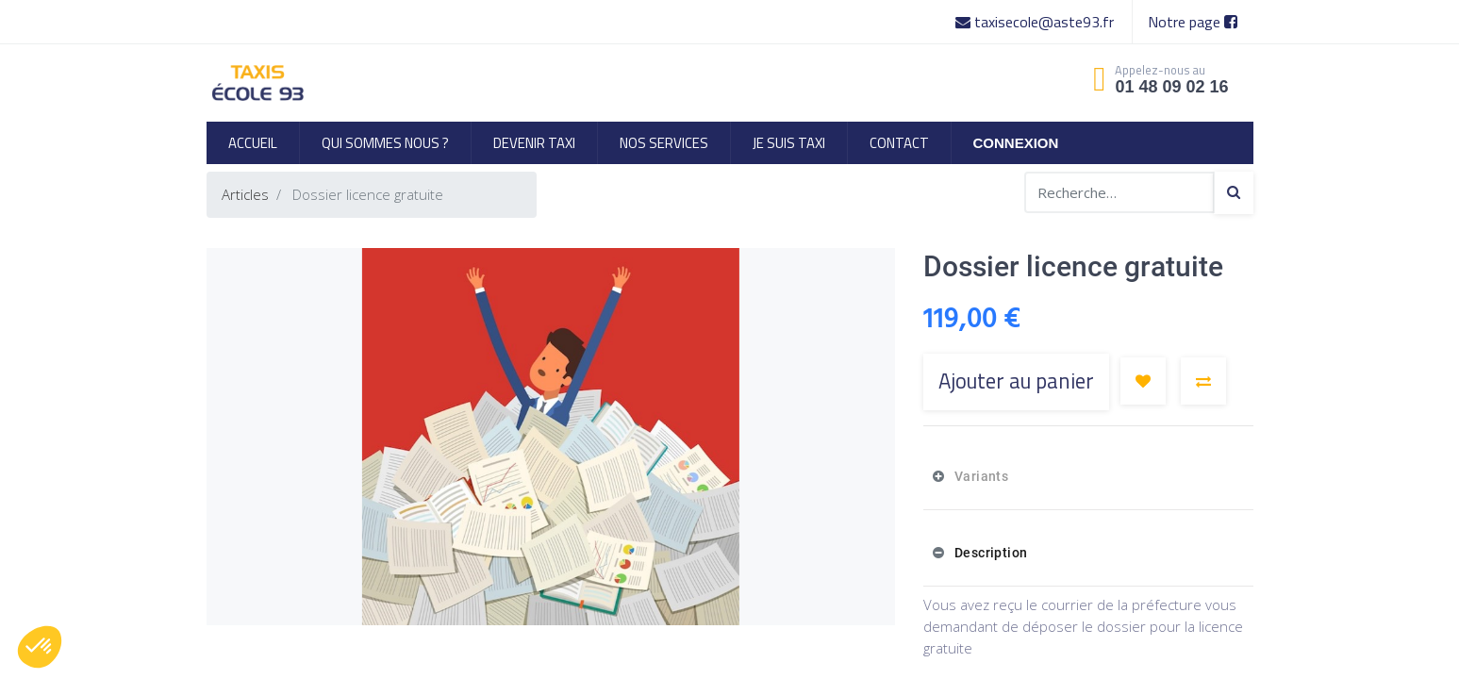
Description (989, 552)
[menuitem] (253, 143)
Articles (245, 194)
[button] (1143, 381)
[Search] (1233, 193)
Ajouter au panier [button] (1016, 381)
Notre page (1192, 21)
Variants (979, 476)
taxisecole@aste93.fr (1036, 21)
